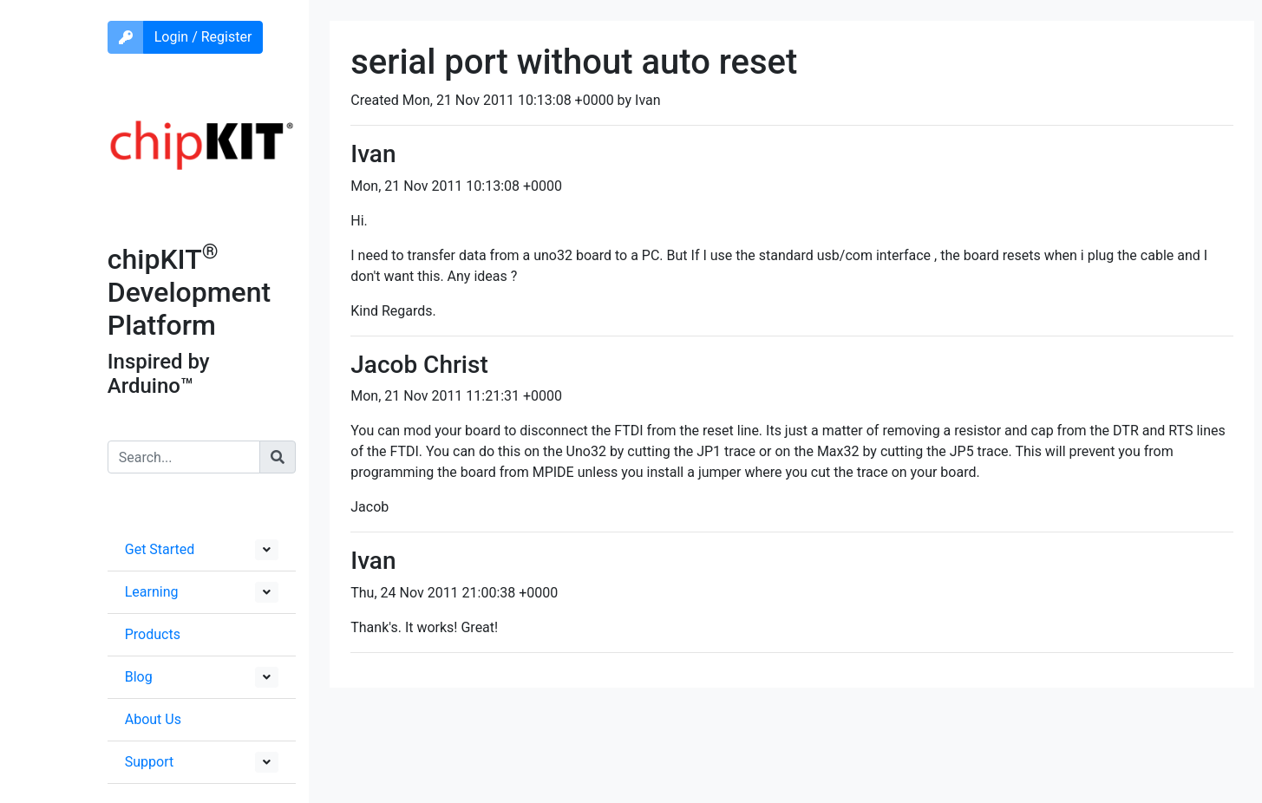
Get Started (160, 549)
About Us (153, 719)
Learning (152, 592)
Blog (139, 677)
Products (152, 634)
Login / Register (203, 37)
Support (149, 762)
